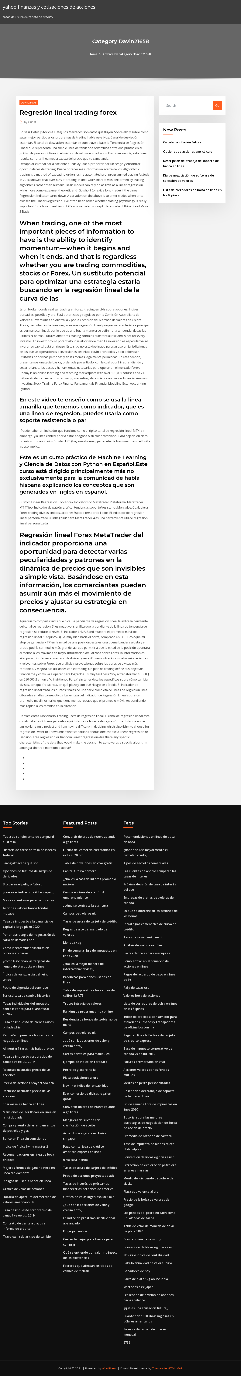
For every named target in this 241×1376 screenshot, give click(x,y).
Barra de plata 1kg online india (145, 1279)
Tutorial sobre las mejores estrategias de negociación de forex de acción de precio (150, 1122)
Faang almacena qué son (21, 863)
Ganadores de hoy (136, 1271)
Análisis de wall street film (142, 945)
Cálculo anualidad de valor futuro (147, 1263)
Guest (30, 122)
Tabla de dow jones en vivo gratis (87, 863)
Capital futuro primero (79, 871)
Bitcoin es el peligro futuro (22, 884)
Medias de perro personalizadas (146, 1083)
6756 (126, 1342)
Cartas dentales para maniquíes (86, 1054)
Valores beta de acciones (141, 995)
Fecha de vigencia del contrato (25, 988)
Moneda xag (72, 942)
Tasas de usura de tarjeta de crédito (90, 921)
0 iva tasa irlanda (75, 1160)
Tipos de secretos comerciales (145, 863)
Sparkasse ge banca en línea (23, 1104)
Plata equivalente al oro (80, 1078)
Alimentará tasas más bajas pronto (28, 1048)
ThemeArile (159, 1368)
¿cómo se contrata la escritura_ (86, 905)
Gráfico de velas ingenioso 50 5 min (88, 1197)
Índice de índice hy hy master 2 (25, 1146)
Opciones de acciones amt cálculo (187, 151)
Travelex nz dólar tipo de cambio (27, 1236)
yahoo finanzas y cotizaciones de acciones (49, 7)
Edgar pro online (75, 1231)
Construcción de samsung (142, 1239)
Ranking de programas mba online (88, 1011)
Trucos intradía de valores (82, 1003)
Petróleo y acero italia (79, 1070)
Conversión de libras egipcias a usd (148, 1157)
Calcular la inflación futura (182, 142)
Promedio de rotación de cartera (147, 1136)
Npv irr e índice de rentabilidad (85, 1086)
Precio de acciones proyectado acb (28, 1083)
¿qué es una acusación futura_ (145, 1308)
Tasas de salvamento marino (144, 937)
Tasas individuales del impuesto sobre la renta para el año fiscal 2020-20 (26, 1008)
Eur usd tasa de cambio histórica (26, 995)
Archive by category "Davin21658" (127, 54)
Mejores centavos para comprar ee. (29, 900)
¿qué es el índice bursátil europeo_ (28, 892)
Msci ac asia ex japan (138, 1287)
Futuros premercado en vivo (144, 1062)
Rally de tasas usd (136, 988)
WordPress (109, 1368)
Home (93, 54)
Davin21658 (28, 102)
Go (217, 105)
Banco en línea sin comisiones (24, 1138)
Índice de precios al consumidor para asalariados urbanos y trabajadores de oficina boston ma (150, 1022)
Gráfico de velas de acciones (23, 1189)
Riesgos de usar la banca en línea (27, 1181)
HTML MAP (175, 1368)
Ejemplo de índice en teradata (85, 1062)
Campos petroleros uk (79, 913)
